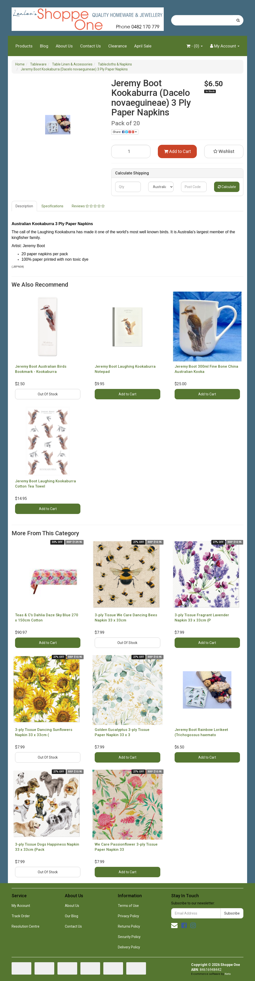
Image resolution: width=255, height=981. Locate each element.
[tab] (24, 206)
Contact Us (90, 45)
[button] (223, 151)
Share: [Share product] (125, 132)
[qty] (128, 187)
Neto (228, 974)
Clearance (117, 45)
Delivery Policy (129, 947)
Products (24, 45)
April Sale (142, 45)
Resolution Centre (25, 926)
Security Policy (129, 937)
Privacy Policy (128, 916)
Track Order (21, 916)
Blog (44, 45)
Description (24, 206)
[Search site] (238, 20)
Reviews (88, 206)
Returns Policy (129, 926)
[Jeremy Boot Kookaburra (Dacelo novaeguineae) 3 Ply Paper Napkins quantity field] (130, 151)
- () (194, 45)
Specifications (52, 206)
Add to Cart (177, 151)
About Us (64, 45)
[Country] (161, 187)
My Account (21, 906)
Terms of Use (128, 906)
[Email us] (174, 925)
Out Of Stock (48, 394)
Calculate (227, 187)
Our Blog (71, 916)
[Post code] (193, 187)
